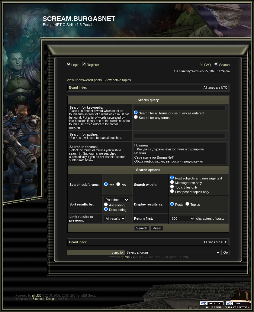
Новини (180, 153)
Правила (180, 145)
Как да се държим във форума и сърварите (180, 149)
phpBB (128, 257)
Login (73, 65)
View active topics (117, 80)
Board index (78, 87)
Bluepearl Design (44, 299)
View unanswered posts (84, 80)
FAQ (205, 65)
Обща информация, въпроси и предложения (180, 161)
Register (90, 65)
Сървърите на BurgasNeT (180, 157)
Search (222, 65)
